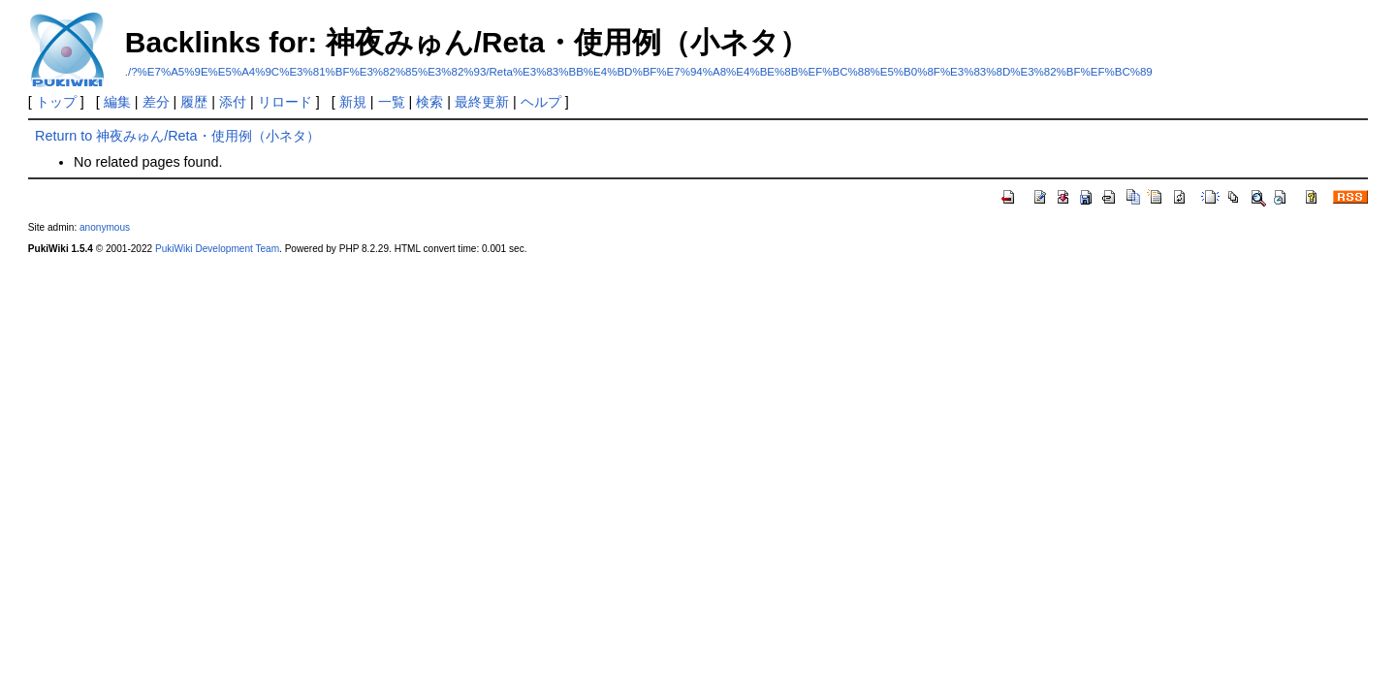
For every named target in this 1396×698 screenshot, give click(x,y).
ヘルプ (541, 102)
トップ (56, 102)
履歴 (193, 102)
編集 (117, 102)
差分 (156, 102)
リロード (285, 102)
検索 (429, 102)
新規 (352, 102)
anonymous (104, 227)
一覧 (391, 102)
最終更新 (482, 102)
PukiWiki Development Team (217, 248)
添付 (232, 102)
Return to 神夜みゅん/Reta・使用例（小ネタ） (177, 135)
